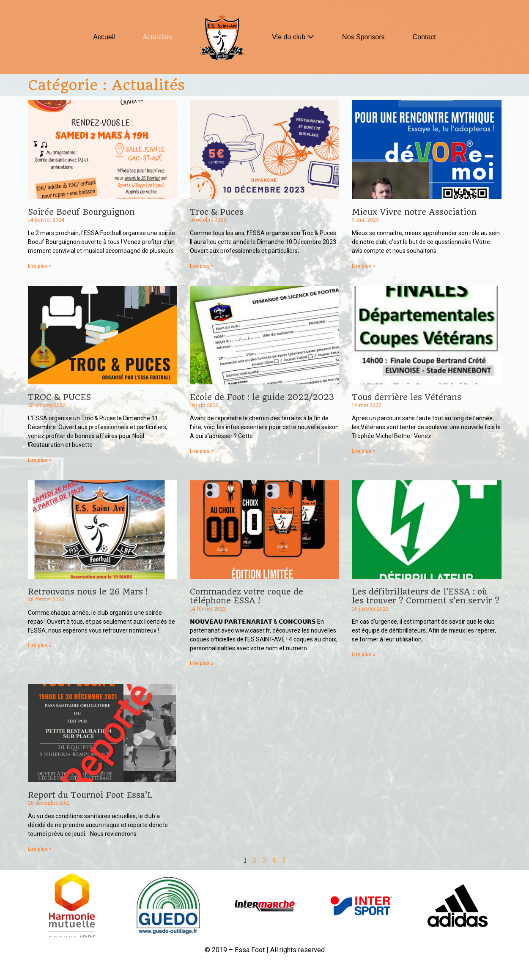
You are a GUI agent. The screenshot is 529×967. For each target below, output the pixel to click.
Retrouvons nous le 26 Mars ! (88, 592)
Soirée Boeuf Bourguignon (81, 212)
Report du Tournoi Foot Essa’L (90, 795)
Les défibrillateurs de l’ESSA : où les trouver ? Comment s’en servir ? (425, 596)
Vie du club (288, 37)
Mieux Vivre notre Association (414, 212)
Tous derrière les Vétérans (406, 397)
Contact (424, 37)
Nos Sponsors (363, 37)
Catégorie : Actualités (106, 85)
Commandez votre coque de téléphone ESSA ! (246, 596)
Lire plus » (40, 266)
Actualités (157, 37)
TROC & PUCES (59, 397)
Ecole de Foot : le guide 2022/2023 (262, 397)
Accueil (104, 37)
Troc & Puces (217, 212)
